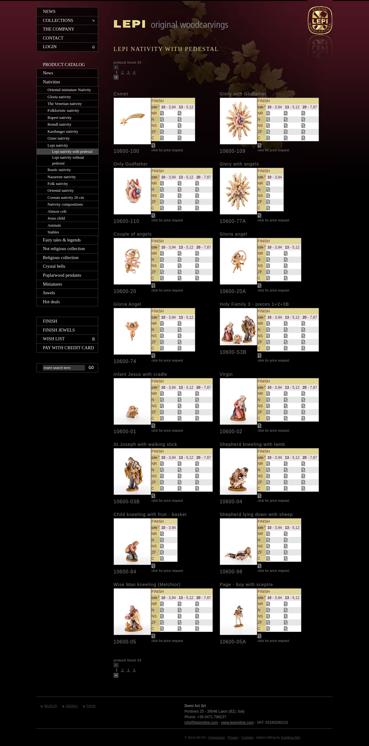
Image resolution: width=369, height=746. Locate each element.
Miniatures (52, 284)
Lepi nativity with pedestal (72, 151)
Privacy (233, 737)
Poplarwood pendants (62, 275)
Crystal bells (54, 266)
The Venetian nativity (65, 103)
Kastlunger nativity (63, 131)
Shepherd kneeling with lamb (252, 444)
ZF (153, 132)
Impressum (217, 737)
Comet (121, 93)
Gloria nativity (59, 96)
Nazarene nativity (62, 176)
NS (154, 126)
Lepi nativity (58, 145)
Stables (53, 232)
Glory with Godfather (243, 93)
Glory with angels (239, 163)
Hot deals (51, 301)
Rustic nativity (59, 169)
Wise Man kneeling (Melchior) (147, 584)
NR (154, 113)
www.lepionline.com (237, 722)
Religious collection (61, 257)
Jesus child (56, 218)
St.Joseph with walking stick (145, 444)
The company (58, 29)
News (49, 11)
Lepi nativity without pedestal (68, 160)
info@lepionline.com (201, 722)
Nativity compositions (65, 204)
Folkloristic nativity (63, 110)
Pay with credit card (68, 347)
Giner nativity (59, 138)
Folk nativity (58, 183)
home (91, 706)
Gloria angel (233, 234)
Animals (54, 225)
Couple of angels (133, 234)
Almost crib (57, 211)
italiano (71, 706)
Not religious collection (64, 248)
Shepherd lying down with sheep (256, 514)
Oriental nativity (61, 190)
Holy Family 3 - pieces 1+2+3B (254, 304)
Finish (50, 321)
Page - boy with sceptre (246, 584)
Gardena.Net (290, 737)
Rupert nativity (60, 117)
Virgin (226, 374)
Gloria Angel (127, 304)
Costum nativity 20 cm (66, 197)
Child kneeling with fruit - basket (150, 514)
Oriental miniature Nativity (69, 89)
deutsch (50, 706)
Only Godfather (131, 163)
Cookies (247, 737)
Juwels (49, 292)
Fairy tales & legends (62, 239)
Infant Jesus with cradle (140, 374)
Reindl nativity (59, 124)
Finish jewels (59, 330)
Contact (53, 38)
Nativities (51, 81)
